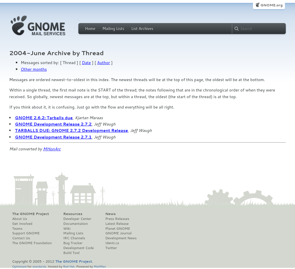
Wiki (67, 228)
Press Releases (117, 218)
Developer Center (77, 218)
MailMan (100, 266)
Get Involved (22, 223)
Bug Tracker (73, 243)
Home (90, 28)
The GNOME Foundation (32, 243)
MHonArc (52, 149)
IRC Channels (74, 238)
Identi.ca (112, 243)
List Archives (142, 28)
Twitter (111, 248)
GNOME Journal (118, 233)
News (110, 214)
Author (103, 63)
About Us (19, 218)
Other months (34, 69)
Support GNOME (26, 233)
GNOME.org (271, 5)
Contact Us (21, 238)
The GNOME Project (30, 214)
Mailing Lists (113, 28)
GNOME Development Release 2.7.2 (53, 124)
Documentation (75, 223)
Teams (17, 228)
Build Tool (71, 253)
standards (39, 266)
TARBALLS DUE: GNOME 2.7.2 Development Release (71, 130)
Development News (121, 238)
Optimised (19, 266)
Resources (72, 214)
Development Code (78, 248)
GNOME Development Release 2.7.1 (53, 137)
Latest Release (116, 223)
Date (86, 63)
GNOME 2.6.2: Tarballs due (44, 118)
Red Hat (69, 266)
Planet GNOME (117, 228)
